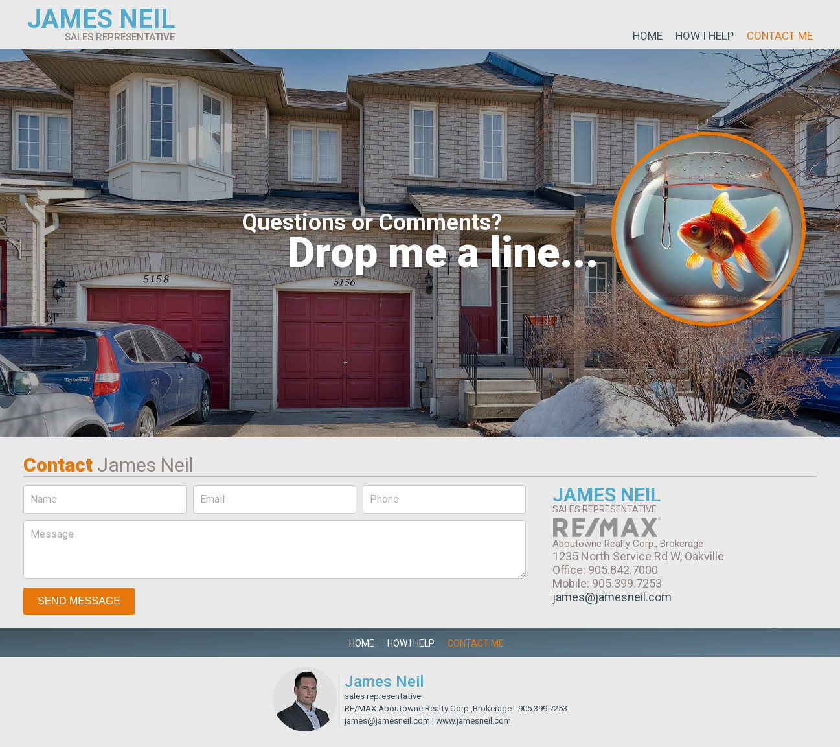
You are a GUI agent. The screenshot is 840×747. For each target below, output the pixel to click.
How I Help (704, 35)
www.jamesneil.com (473, 721)
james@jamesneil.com (612, 597)
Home (648, 35)
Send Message (79, 600)
